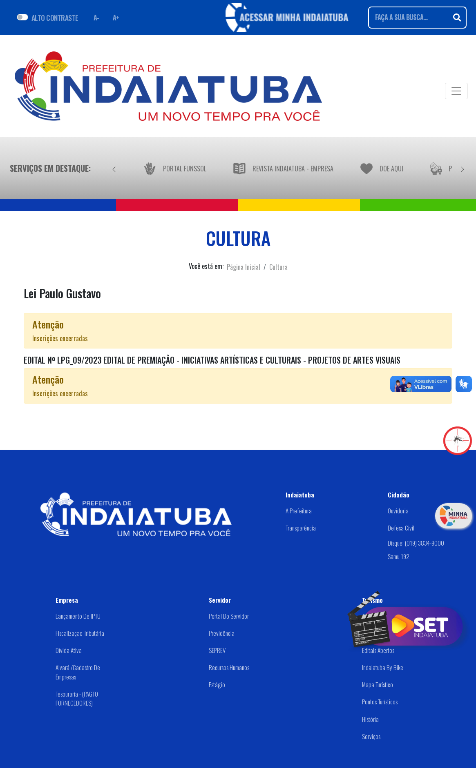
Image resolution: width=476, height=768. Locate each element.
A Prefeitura (299, 510)
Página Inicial (243, 267)
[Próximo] (462, 168)
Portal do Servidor (229, 615)
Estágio (217, 684)
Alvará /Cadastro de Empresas (78, 672)
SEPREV (217, 650)
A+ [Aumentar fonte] (116, 17)
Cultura (278, 267)
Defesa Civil (401, 527)
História (370, 719)
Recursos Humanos (229, 667)
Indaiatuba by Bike (382, 667)
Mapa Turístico (377, 684)
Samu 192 (398, 556)
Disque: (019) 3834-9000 (416, 542)
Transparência (301, 527)
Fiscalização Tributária (80, 632)
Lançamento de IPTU (78, 615)
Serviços (371, 736)
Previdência (222, 632)
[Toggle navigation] (456, 91)
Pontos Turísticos (380, 701)
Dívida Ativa (69, 650)
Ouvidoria (398, 510)
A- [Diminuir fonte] (96, 17)
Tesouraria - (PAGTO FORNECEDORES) (77, 698)
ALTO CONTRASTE (54, 17)
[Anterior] (114, 168)
